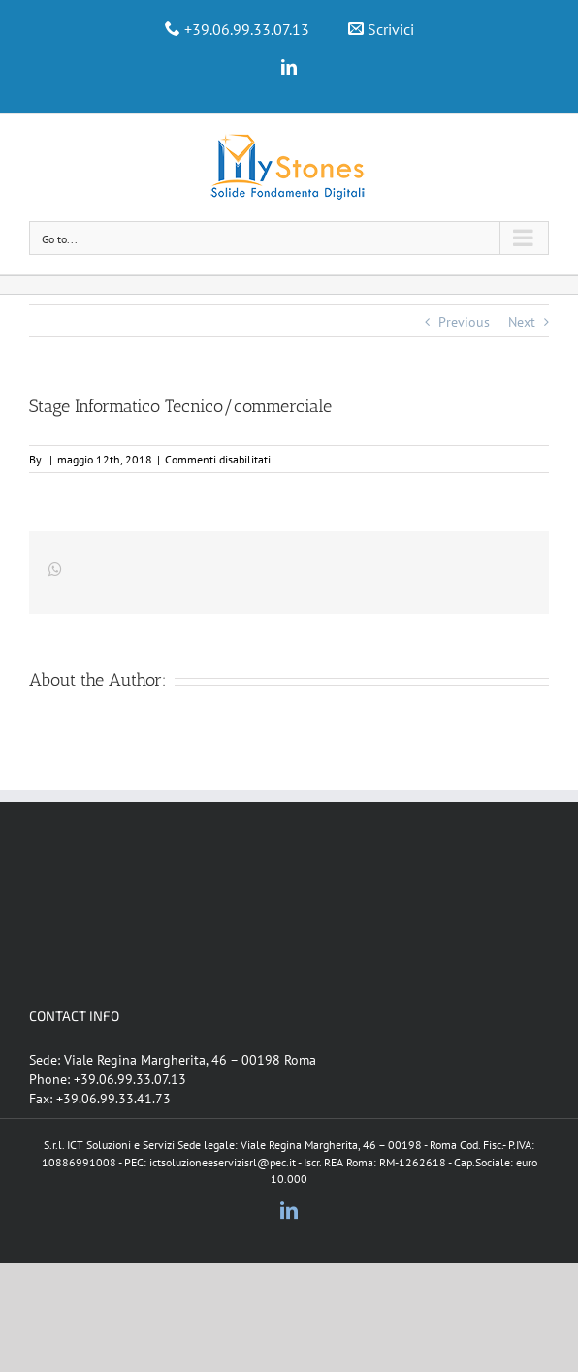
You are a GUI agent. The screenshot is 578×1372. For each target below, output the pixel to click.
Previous (464, 322)
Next (521, 322)
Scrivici (391, 29)
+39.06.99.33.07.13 (246, 29)
